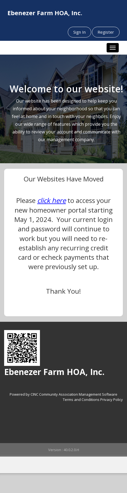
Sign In (79, 32)
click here (51, 200)
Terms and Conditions (81, 399)
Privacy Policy (111, 399)
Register (106, 32)
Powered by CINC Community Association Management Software (63, 394)
